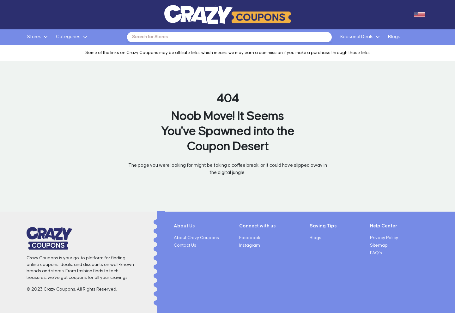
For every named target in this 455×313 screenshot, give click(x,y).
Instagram (249, 246)
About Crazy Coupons (196, 238)
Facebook (249, 238)
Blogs (394, 36)
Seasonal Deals (356, 36)
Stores (34, 36)
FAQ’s (376, 253)
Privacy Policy (384, 238)
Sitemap (379, 246)
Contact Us (185, 246)
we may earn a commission (255, 53)
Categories (68, 36)
